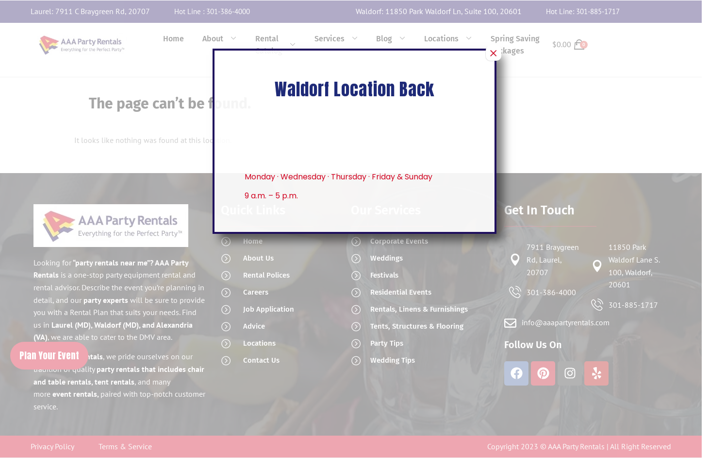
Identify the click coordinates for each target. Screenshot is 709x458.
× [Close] (493, 53)
